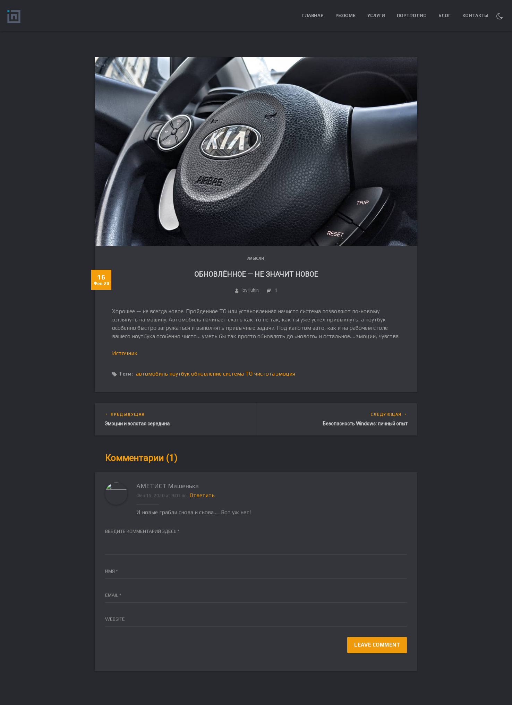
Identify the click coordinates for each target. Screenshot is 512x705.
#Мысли (255, 258)
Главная (313, 15)
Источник (124, 353)
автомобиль (152, 373)
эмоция (285, 373)
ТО (249, 373)
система (233, 373)
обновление (206, 373)
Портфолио (412, 15)
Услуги (376, 15)
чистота (264, 373)
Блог (444, 15)
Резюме (345, 15)
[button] (499, 15)
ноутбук (179, 373)
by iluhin (246, 290)
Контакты (475, 15)
